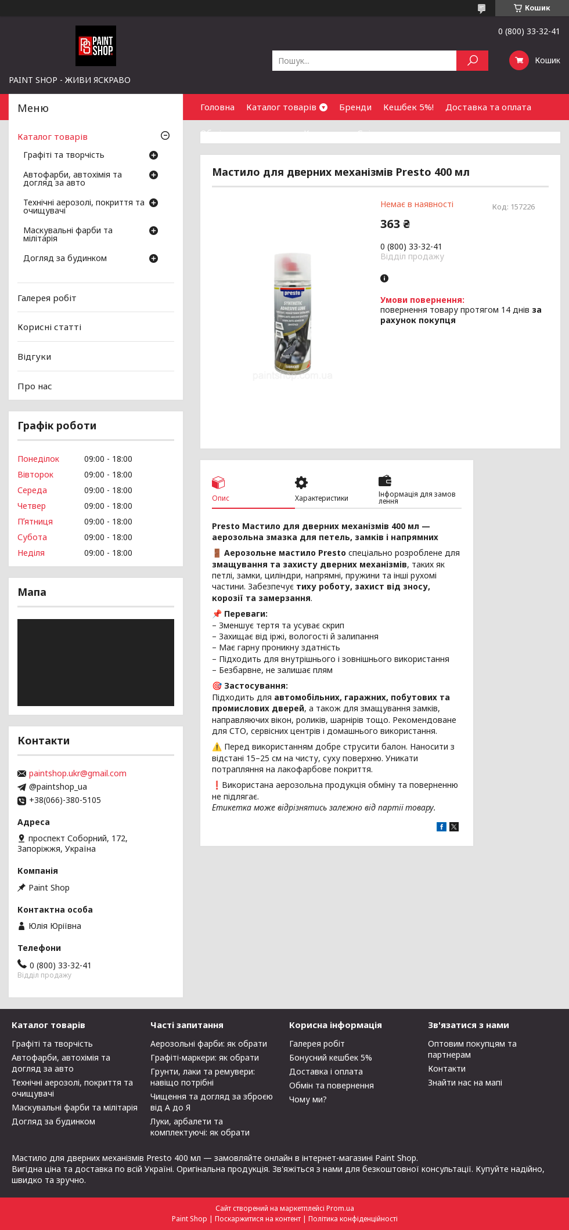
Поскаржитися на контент (258, 1219)
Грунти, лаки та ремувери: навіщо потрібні (202, 1077)
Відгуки (34, 356)
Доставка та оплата (488, 107)
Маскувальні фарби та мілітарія (68, 235)
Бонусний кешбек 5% (330, 1057)
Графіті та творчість (64, 155)
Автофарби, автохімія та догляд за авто (72, 179)
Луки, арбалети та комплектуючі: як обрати (200, 1127)
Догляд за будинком (65, 258)
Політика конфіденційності (353, 1219)
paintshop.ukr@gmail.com (78, 773)
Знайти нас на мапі (465, 1082)
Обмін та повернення (246, 133)
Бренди (355, 107)
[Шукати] (472, 60)
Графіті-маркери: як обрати (204, 1057)
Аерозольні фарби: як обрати (208, 1043)
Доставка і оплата (326, 1071)
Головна (217, 107)
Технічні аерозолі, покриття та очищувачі (84, 207)
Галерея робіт (47, 297)
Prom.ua (340, 1208)
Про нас (34, 385)
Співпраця (379, 133)
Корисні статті (49, 326)
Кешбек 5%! (408, 107)
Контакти (324, 133)
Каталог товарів (281, 107)
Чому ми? (308, 1099)
